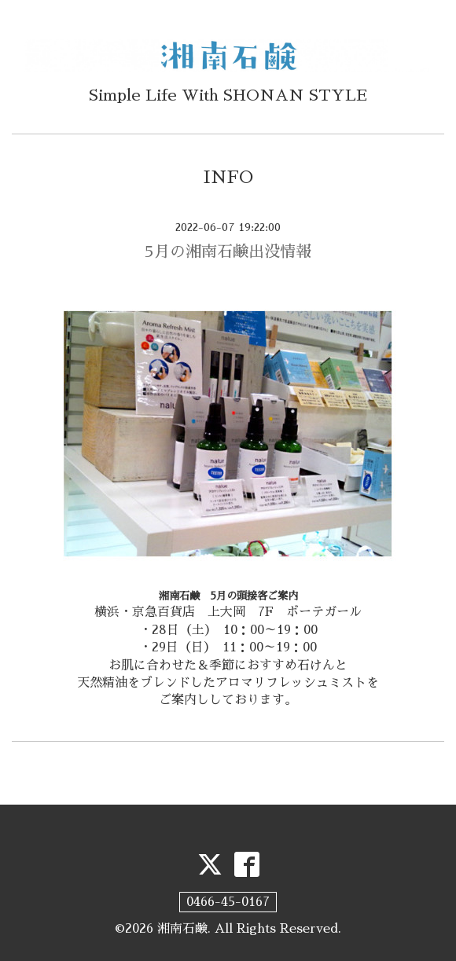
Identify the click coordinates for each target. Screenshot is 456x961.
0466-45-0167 (228, 902)
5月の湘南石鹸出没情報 (228, 251)
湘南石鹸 (182, 928)
